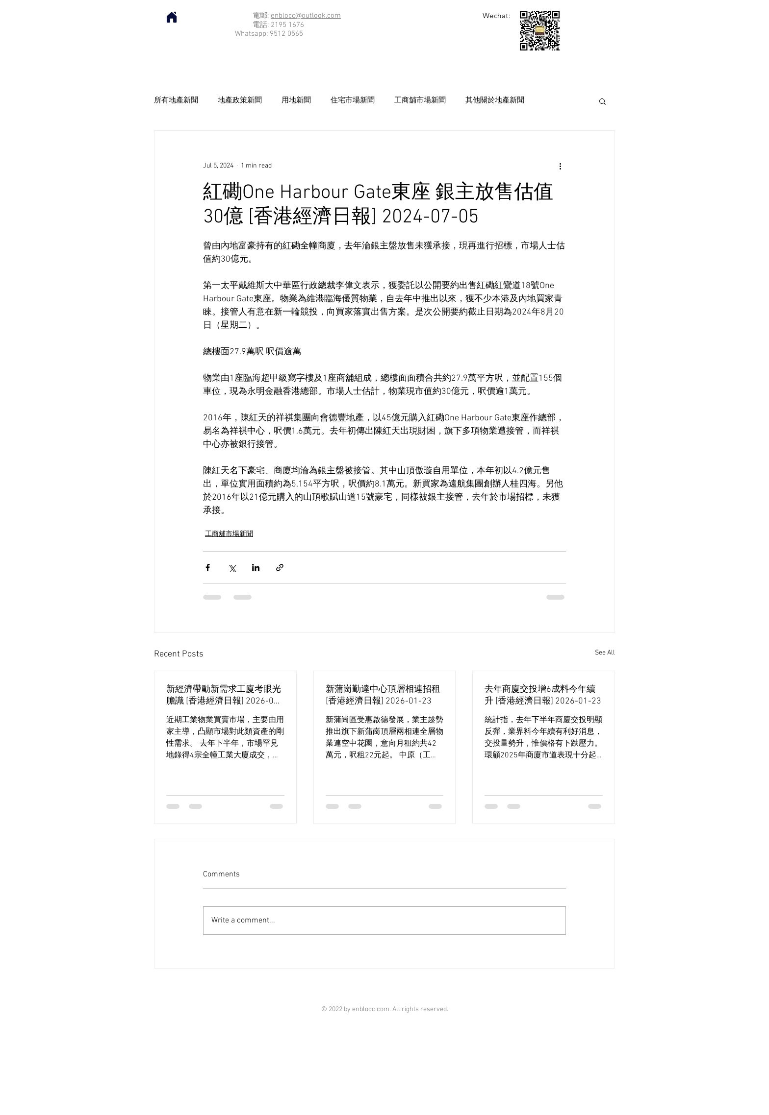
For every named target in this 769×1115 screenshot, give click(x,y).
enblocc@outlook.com (306, 15)
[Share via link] (279, 567)
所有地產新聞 (176, 100)
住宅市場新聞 (353, 100)
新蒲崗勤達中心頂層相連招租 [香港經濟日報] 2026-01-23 (383, 695)
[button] (602, 101)
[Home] (171, 17)
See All (605, 653)
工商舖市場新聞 (420, 100)
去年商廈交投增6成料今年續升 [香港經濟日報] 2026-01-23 (543, 695)
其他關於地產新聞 (494, 100)
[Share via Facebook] (207, 567)
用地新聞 (296, 100)
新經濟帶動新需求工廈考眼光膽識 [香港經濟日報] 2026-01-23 (224, 695)
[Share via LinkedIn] (255, 567)
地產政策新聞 (240, 100)
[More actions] (560, 166)
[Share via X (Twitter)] (231, 567)
